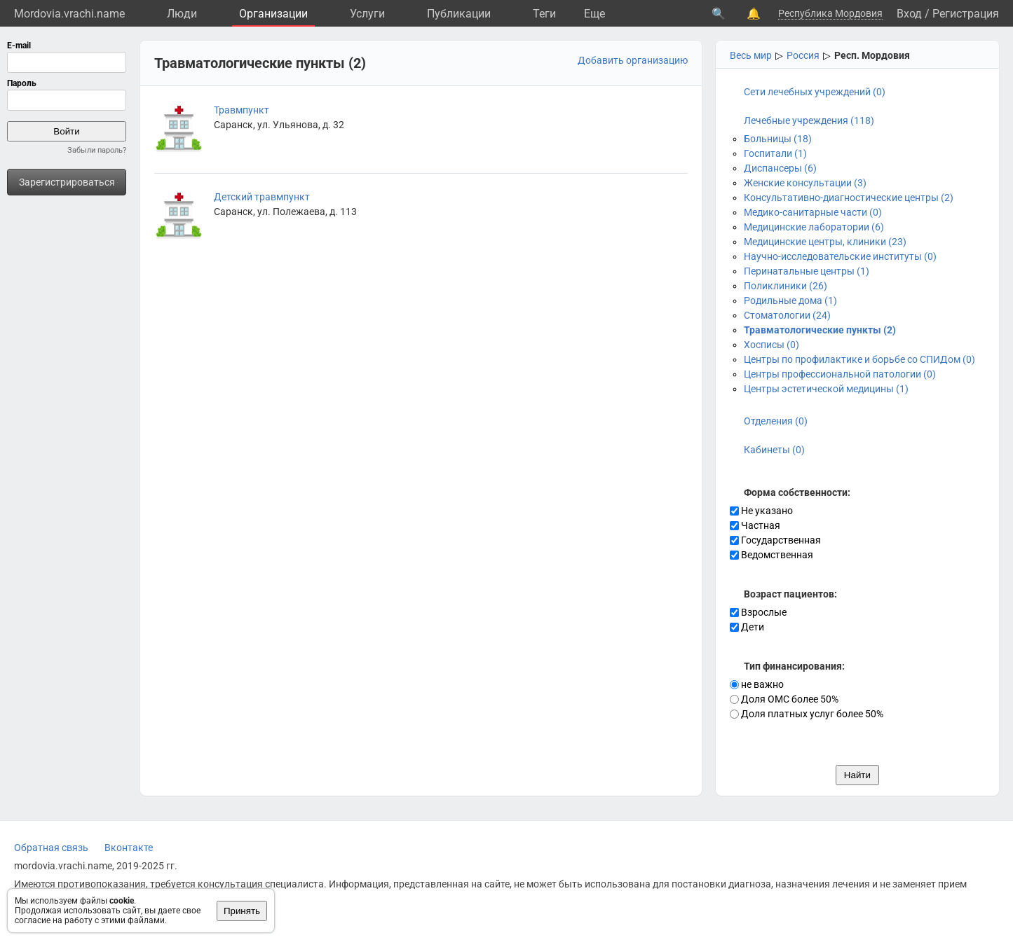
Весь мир (751, 55)
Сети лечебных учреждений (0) (814, 91)
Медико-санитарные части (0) (813, 212)
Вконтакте (128, 847)
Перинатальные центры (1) (806, 271)
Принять (242, 911)
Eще (594, 13)
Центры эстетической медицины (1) (826, 388)
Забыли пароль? (96, 150)
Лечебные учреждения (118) (809, 120)
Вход (909, 13)
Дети (747, 627)
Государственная (775, 540)
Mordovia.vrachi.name (69, 13)
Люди (182, 13)
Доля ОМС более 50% (784, 699)
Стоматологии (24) (787, 315)
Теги (544, 13)
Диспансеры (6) (780, 168)
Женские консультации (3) (805, 182)
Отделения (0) (776, 421)
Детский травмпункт (262, 196)
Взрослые (758, 612)
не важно (757, 684)
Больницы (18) (778, 138)
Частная (755, 525)
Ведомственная (771, 554)
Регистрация (965, 13)
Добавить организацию (633, 60)
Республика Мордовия (830, 13)
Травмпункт (241, 110)
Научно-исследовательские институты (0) (840, 256)
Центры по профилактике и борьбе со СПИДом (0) (859, 359)
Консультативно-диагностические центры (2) (848, 197)
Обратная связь (51, 847)
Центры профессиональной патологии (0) (840, 374)
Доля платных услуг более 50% (806, 713)
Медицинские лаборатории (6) (814, 227)
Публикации (459, 13)
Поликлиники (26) (785, 285)
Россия (803, 55)
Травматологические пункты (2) (820, 330)
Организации (273, 13)
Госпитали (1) (775, 153)
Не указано (761, 510)
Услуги (367, 13)
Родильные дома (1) (790, 300)
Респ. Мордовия (872, 55)
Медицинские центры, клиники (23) (825, 241)
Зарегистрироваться (67, 182)
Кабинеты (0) (774, 449)
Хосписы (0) (771, 344)
